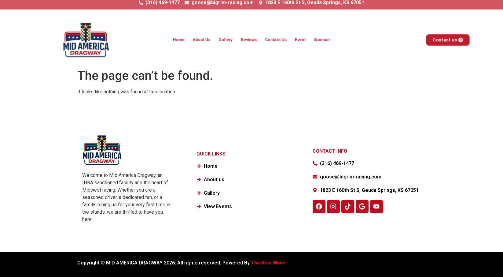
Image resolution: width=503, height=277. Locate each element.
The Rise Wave (269, 263)
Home (178, 39)
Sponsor (322, 39)
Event (300, 39)
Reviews (249, 39)
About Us (201, 39)
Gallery (225, 39)
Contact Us (276, 39)
